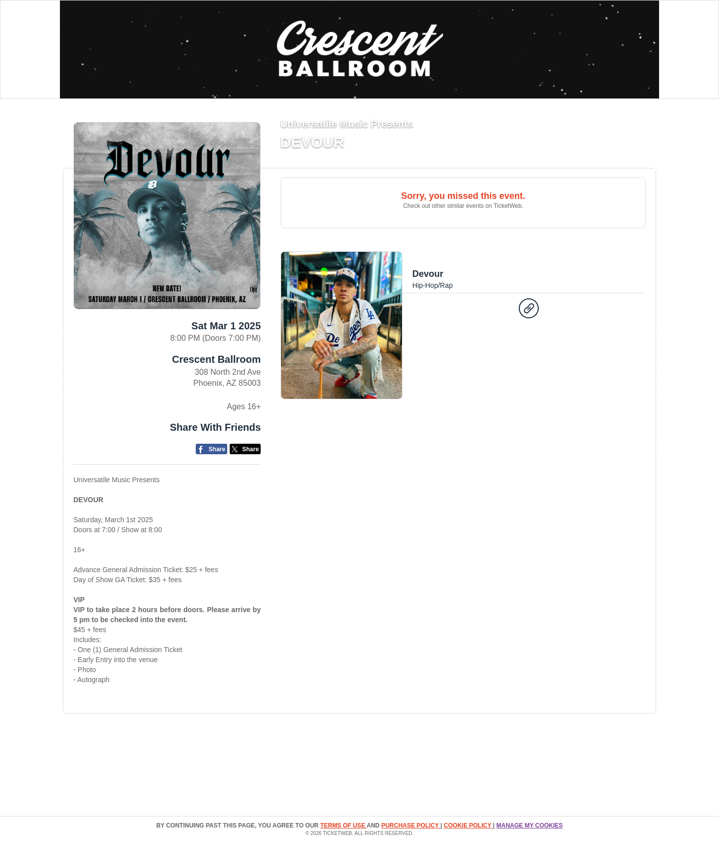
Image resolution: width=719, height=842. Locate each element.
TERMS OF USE (343, 825)
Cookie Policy (468, 825)
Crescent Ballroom (216, 359)
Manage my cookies (529, 825)
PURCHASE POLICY (410, 825)
